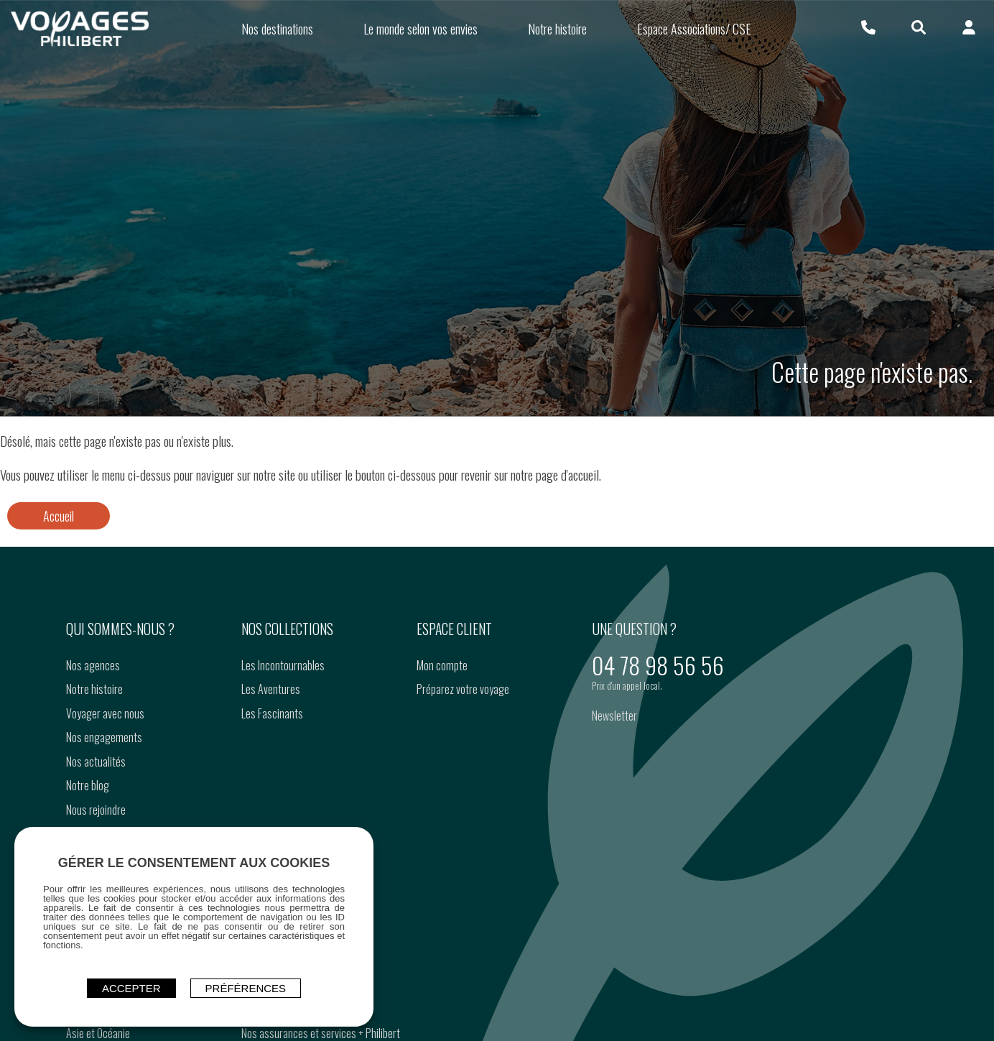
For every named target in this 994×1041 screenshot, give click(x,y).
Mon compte (442, 665)
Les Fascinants (272, 713)
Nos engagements (104, 737)
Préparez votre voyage (463, 689)
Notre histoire (94, 689)
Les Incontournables (283, 665)
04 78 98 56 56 (658, 665)
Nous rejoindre (96, 809)
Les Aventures (270, 689)
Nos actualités (96, 761)
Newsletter (614, 715)
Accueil (58, 515)
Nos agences (93, 665)
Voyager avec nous (105, 713)
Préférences (246, 988)
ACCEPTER (131, 988)
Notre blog (87, 785)
